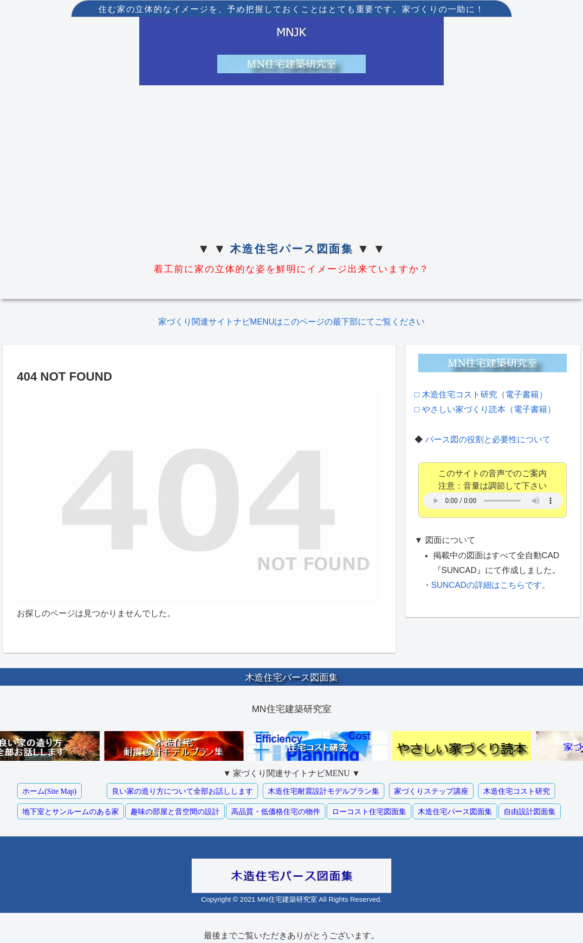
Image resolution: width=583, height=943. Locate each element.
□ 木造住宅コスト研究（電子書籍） (481, 394)
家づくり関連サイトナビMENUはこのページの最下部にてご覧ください (291, 321)
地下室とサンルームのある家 (70, 812)
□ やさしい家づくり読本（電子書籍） (485, 409)
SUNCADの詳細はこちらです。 (490, 585)
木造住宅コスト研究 (516, 791)
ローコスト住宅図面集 (369, 812)
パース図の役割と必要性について (488, 439)
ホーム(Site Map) (49, 791)
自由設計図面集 (530, 812)
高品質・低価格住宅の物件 (275, 812)
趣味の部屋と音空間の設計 (175, 812)
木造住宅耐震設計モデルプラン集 (323, 791)
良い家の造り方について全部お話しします (182, 791)
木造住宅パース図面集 (291, 248)
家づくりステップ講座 (431, 791)
